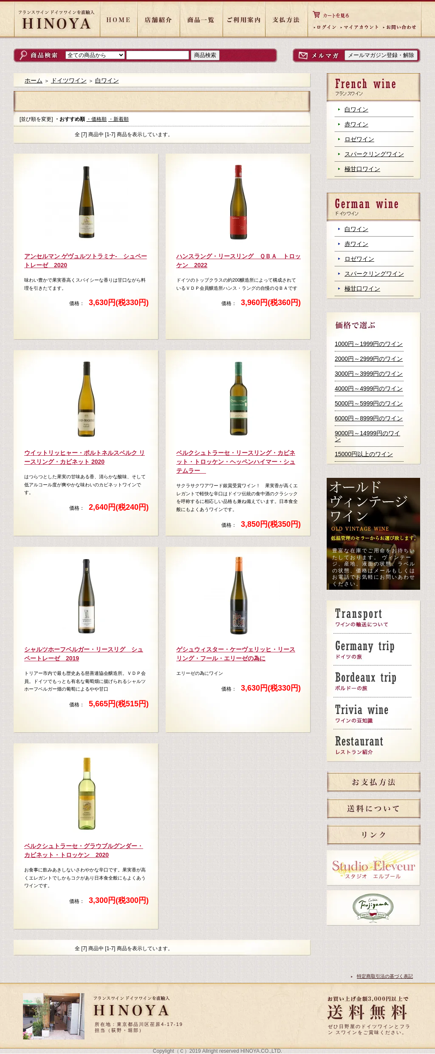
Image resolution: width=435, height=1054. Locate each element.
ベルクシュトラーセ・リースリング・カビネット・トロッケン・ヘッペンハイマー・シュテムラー (235, 461)
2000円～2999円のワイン (369, 358)
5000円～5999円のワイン (369, 403)
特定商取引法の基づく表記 (385, 976)
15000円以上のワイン (364, 454)
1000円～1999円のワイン (369, 343)
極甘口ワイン (362, 169)
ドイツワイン (69, 80)
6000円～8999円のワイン (369, 418)
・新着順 (118, 119)
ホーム (33, 80)
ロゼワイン (359, 139)
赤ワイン (356, 124)
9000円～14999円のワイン (367, 436)
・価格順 (96, 119)
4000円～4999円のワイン (369, 388)
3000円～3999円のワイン (369, 373)
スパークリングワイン (374, 154)
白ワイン (356, 109)
